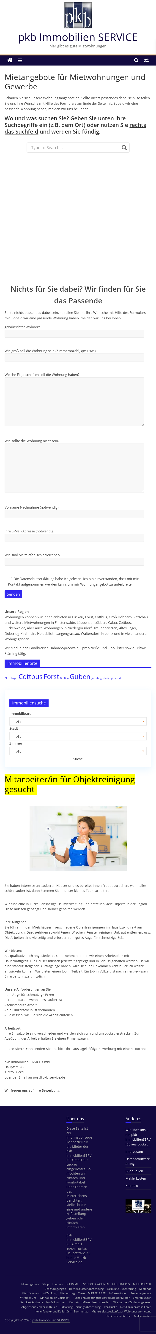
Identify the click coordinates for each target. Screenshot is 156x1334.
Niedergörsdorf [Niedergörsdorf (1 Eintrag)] (112, 678)
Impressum (134, 1151)
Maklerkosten (136, 1178)
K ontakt (132, 1185)
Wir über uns (28, 1298)
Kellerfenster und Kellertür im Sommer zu (62, 1311)
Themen (57, 1284)
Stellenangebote (141, 1293)
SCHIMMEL (73, 1284)
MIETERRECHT (142, 1284)
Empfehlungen (142, 1298)
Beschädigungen (55, 1289)
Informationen (118, 1293)
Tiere (81, 1293)
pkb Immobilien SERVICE (78, 37)
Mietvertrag (67, 1293)
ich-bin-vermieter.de (118, 1316)
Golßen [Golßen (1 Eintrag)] (64, 678)
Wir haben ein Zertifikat (54, 1298)
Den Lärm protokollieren (135, 1307)
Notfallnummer (56, 1302)
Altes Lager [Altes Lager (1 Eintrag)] (11, 678)
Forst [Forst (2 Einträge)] (51, 676)
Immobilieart (20, 713)
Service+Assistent (31, 1302)
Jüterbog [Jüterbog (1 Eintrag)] (96, 678)
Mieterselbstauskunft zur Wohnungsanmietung (121, 1311)
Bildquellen (134, 1171)
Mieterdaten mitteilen (96, 1302)
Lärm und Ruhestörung (121, 1289)
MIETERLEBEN (97, 1293)
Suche (78, 759)
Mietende (145, 1289)
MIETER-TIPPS (121, 1284)
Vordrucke (110, 1307)
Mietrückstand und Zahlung (39, 1293)
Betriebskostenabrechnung (86, 1289)
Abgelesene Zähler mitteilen (39, 1307)
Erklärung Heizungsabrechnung (80, 1307)
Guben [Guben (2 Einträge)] (80, 676)
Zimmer (15, 743)
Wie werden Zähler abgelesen (132, 1302)
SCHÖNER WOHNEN (96, 1284)
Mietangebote (30, 1284)
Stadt (13, 728)
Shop (45, 1284)
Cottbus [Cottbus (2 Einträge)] (31, 676)
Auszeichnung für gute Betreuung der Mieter (101, 1298)
